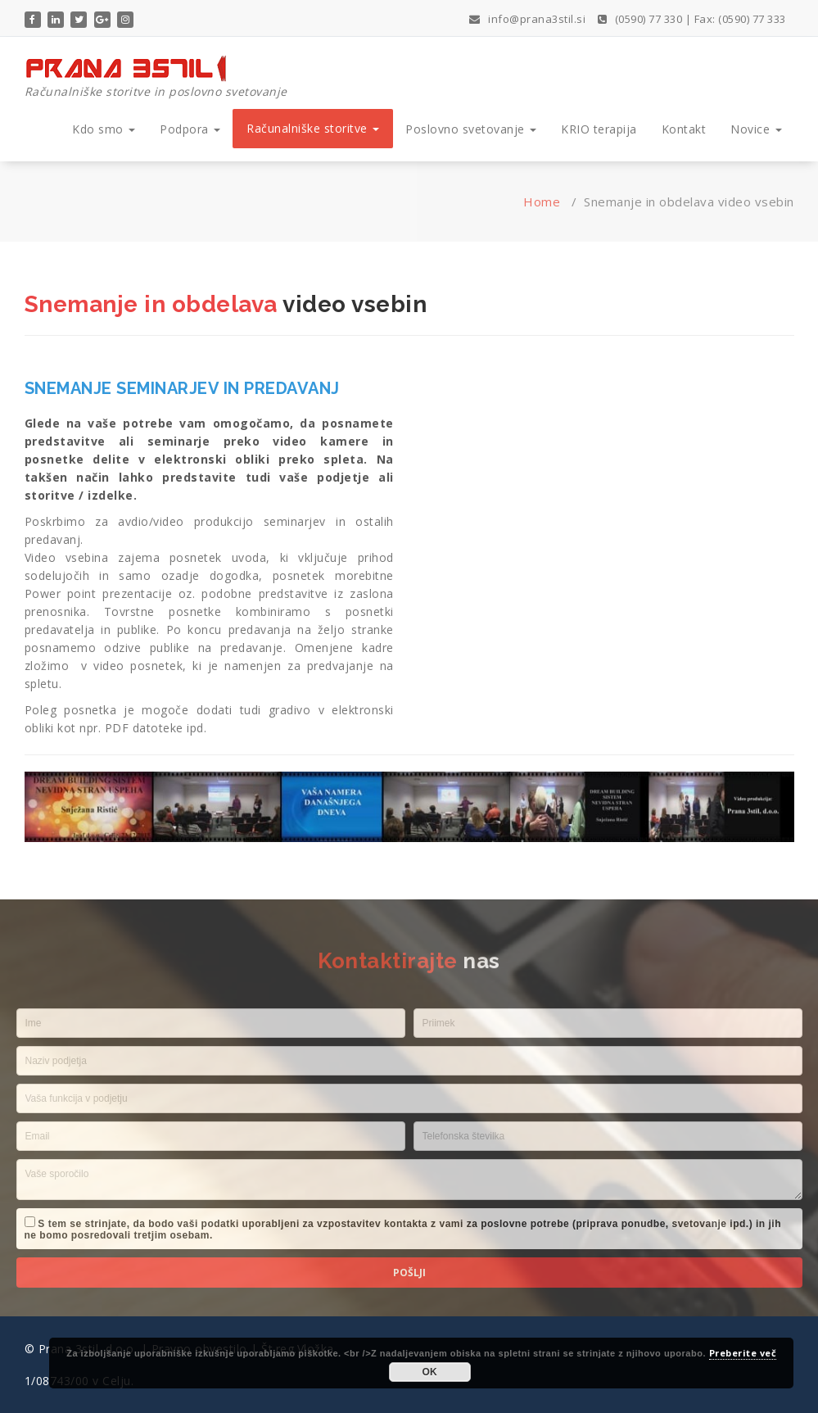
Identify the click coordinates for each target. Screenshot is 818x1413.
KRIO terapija (599, 129)
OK (430, 1372)
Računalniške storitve (312, 128)
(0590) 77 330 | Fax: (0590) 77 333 (692, 18)
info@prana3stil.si (527, 18)
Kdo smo (103, 129)
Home (541, 201)
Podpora (190, 129)
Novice (756, 129)
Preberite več (743, 1353)
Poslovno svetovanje (470, 129)
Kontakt (684, 129)
